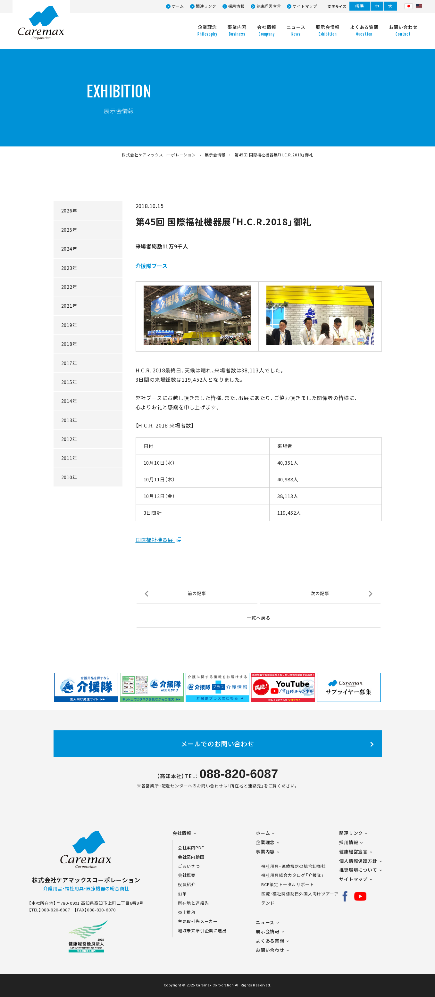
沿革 (182, 894)
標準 (359, 6)
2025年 (69, 230)
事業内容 (265, 851)
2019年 (69, 325)
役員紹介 (187, 884)
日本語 (409, 6)
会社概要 (187, 875)
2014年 (69, 401)
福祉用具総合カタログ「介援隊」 (292, 875)
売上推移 (187, 912)
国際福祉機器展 (155, 540)
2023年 (69, 268)
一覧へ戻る (259, 617)
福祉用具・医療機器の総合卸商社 (293, 866)
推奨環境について (358, 870)
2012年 (69, 439)
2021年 (69, 306)
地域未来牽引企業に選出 (202, 930)
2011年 (69, 458)
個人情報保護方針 (358, 861)
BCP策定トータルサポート (287, 884)
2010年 (69, 477)
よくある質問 (270, 940)
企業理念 (265, 842)
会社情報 (181, 833)
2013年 (69, 420)
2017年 (69, 363)
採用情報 (236, 6)
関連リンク (206, 6)
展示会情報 (268, 931)
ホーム (178, 6)
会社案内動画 (191, 857)
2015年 (69, 382)
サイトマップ (305, 6)
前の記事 (197, 593)
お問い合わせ (270, 950)
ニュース (265, 922)
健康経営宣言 (268, 6)
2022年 (69, 287)
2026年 (69, 210)
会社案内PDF (195, 847)
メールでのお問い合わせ (217, 743)
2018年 (69, 344)
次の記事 (320, 593)
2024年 (69, 248)
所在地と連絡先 (245, 786)
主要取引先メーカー (198, 921)
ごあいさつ (189, 866)
